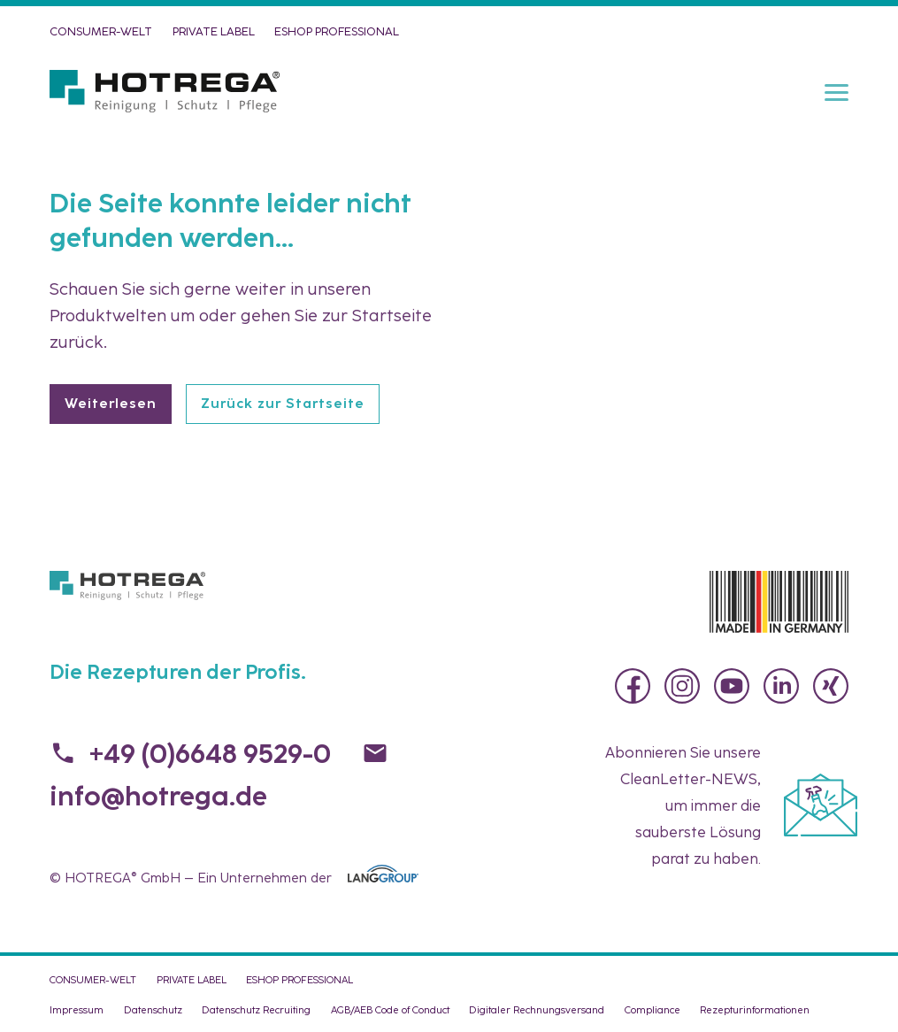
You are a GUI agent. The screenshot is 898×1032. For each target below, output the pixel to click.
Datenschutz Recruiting (256, 1010)
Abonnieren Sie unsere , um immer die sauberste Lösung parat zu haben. (683, 805)
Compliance (652, 1010)
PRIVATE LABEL (214, 31)
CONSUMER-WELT (101, 31)
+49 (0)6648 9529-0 (210, 753)
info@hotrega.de (158, 796)
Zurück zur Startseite (283, 404)
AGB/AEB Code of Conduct (390, 1010)
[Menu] (836, 91)
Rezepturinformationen (755, 1010)
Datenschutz (153, 1010)
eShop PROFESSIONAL (336, 31)
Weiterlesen (111, 404)
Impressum (77, 1010)
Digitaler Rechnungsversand (536, 1010)
